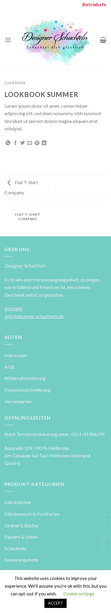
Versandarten (18, 401)
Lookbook (15, 82)
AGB (9, 367)
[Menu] (8, 39)
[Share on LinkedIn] (44, 143)
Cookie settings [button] (78, 593)
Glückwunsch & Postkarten (31, 514)
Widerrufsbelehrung (25, 378)
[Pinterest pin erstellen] (37, 143)
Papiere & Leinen (21, 536)
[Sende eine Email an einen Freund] (29, 143)
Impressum (15, 355)
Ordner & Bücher (21, 525)
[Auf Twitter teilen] (22, 143)
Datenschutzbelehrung (27, 389)
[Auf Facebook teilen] (15, 143)
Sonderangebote (21, 559)
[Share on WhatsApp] (8, 143)
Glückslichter (18, 502)
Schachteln (15, 548)
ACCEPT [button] (55, 603)
